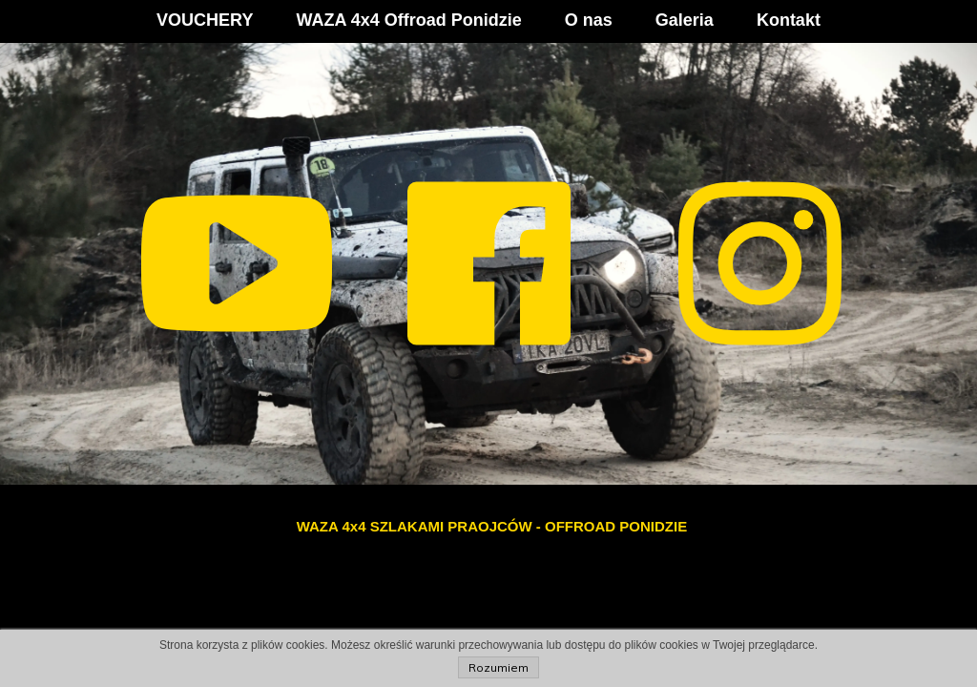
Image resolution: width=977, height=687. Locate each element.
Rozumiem (498, 667)
